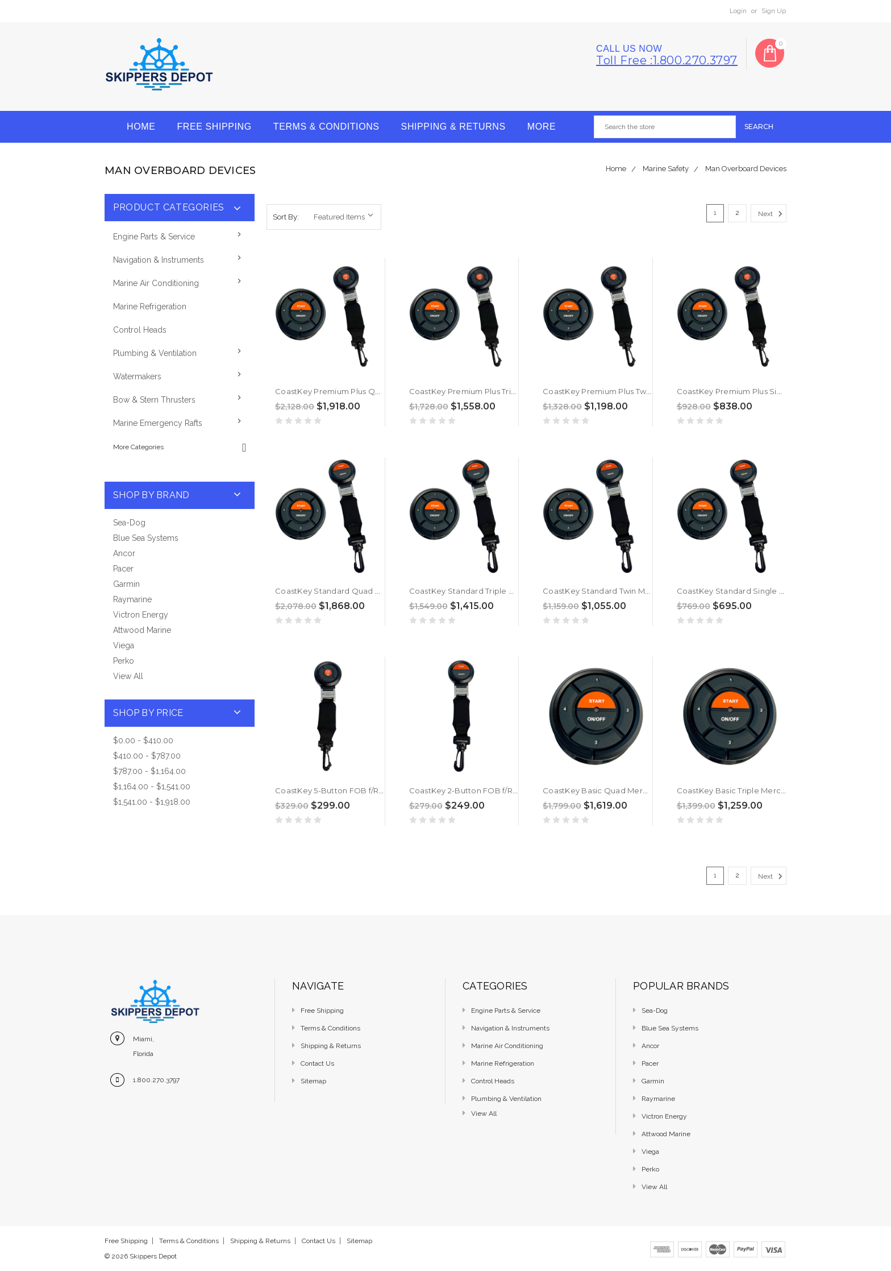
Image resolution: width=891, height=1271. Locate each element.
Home (141, 126)
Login (738, 11)
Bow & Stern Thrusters (154, 399)
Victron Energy (140, 614)
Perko (123, 660)
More (541, 126)
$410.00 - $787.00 (147, 755)
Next (772, 214)
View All (128, 676)
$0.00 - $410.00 (143, 740)
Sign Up (773, 11)
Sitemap (313, 1081)
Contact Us (317, 1063)
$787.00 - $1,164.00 (149, 771)
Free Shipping (214, 126)
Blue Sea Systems (145, 538)
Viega (123, 645)
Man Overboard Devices (745, 168)
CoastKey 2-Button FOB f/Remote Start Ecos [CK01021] (513, 790)
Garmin (126, 584)
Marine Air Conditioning (156, 283)
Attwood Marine (142, 630)
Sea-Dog (129, 522)
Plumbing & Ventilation (155, 353)
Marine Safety (666, 168)
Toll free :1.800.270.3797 (667, 60)
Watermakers (137, 376)
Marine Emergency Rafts (157, 423)
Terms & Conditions (326, 126)
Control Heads (139, 329)
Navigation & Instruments (158, 259)
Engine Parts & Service (154, 236)
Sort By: (286, 217)
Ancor (124, 553)
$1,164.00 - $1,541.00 (151, 786)
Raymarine (132, 599)
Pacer (123, 568)
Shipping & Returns (453, 126)
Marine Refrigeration (149, 306)
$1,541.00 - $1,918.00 (151, 801)
